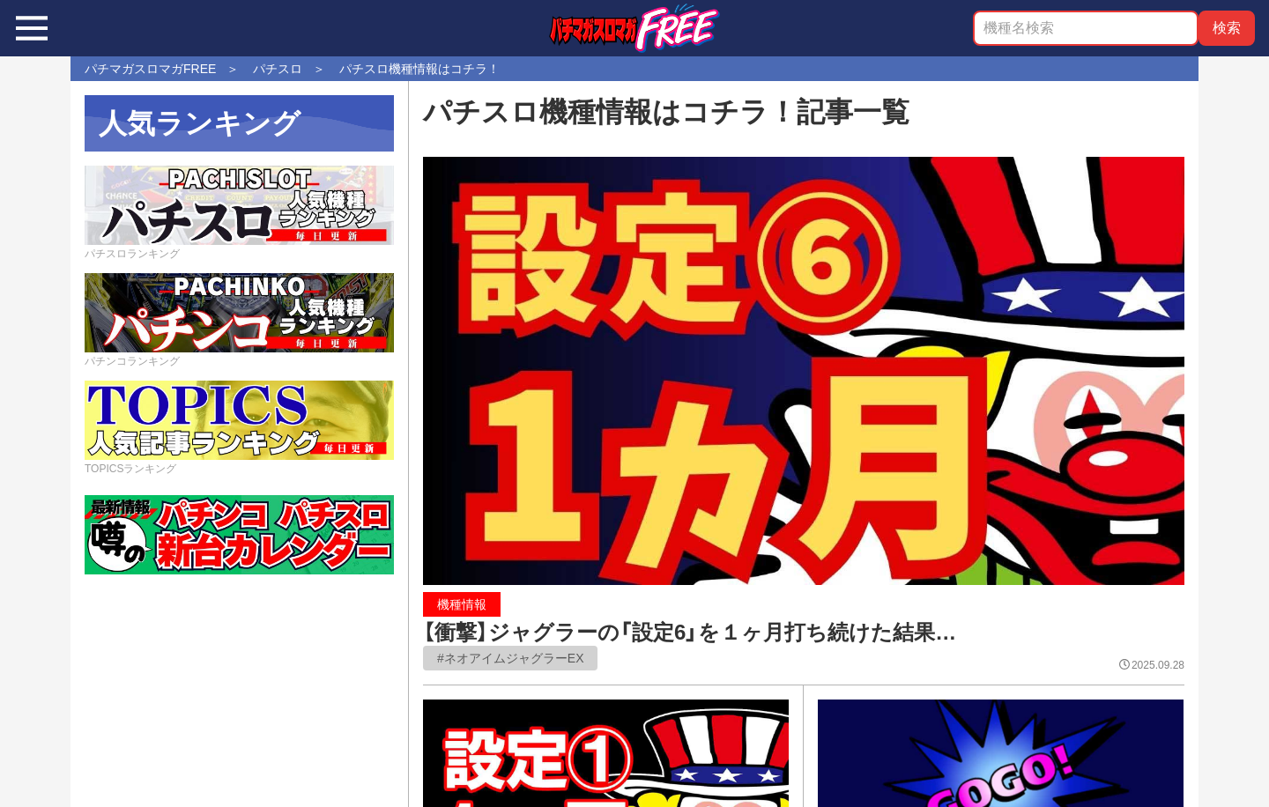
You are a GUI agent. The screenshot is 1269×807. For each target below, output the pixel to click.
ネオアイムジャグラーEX (514, 658)
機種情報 (461, 604)
